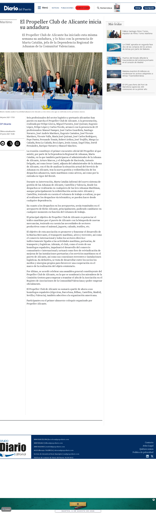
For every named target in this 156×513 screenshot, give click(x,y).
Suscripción (149, 8)
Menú (45, 7)
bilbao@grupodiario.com (54, 443)
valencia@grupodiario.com (63, 450)
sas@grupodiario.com (71, 454)
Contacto (149, 442)
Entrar (138, 8)
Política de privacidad (143, 452)
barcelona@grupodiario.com (58, 439)
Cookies (6, 509)
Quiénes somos (146, 449)
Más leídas (115, 24)
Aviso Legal (148, 445)
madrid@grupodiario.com (55, 447)
